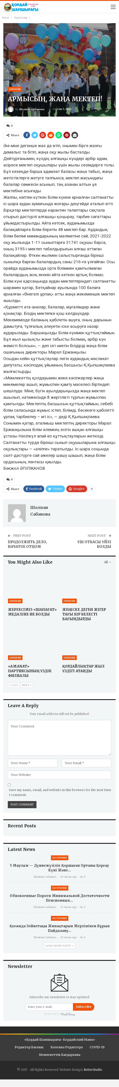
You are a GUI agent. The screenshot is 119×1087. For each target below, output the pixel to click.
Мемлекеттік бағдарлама (59, 1054)
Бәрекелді (15, 89)
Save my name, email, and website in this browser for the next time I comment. (60, 792)
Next (26, 684)
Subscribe (83, 1006)
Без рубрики (59, 857)
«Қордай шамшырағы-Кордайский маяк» (59, 1039)
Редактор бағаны (29, 1047)
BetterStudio (93, 1069)
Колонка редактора (66, 1047)
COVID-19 (97, 1047)
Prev (14, 684)
